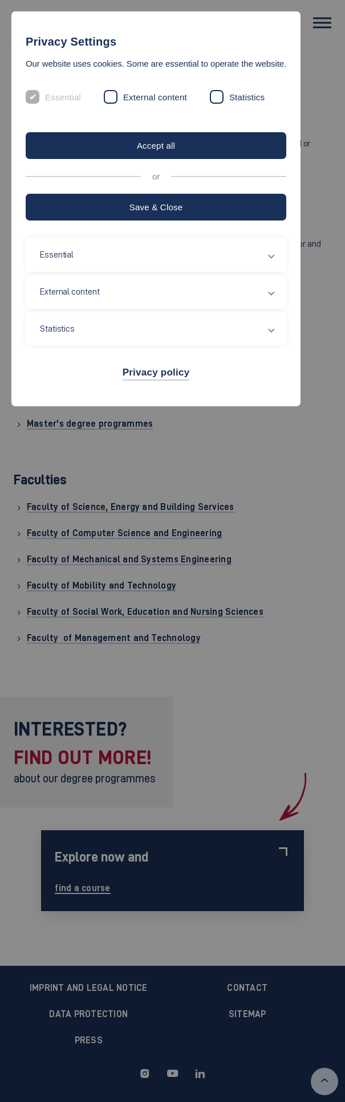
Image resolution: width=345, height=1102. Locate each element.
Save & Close (156, 207)
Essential (63, 97)
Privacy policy (156, 372)
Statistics (247, 97)
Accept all (156, 145)
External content (155, 97)
